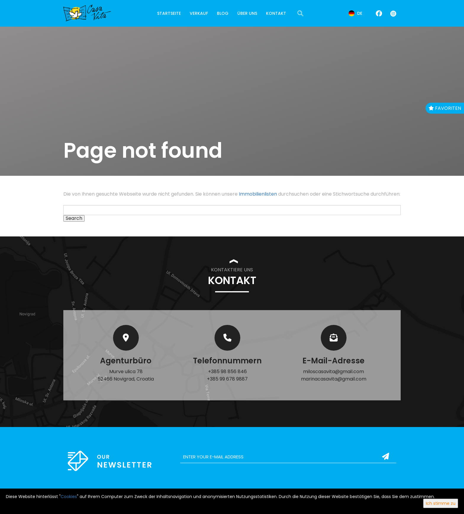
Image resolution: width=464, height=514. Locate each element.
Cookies (69, 497)
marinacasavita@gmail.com (333, 379)
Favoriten (444, 108)
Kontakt (276, 13)
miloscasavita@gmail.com (333, 371)
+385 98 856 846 (227, 371)
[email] (288, 457)
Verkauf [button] (199, 13)
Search (74, 218)
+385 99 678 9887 (227, 379)
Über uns (247, 13)
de (355, 13)
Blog (222, 13)
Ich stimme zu (440, 503)
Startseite (169, 13)
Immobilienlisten (258, 194)
